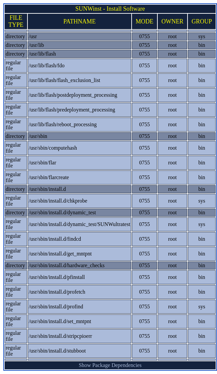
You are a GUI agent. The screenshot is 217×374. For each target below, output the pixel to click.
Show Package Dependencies (110, 365)
